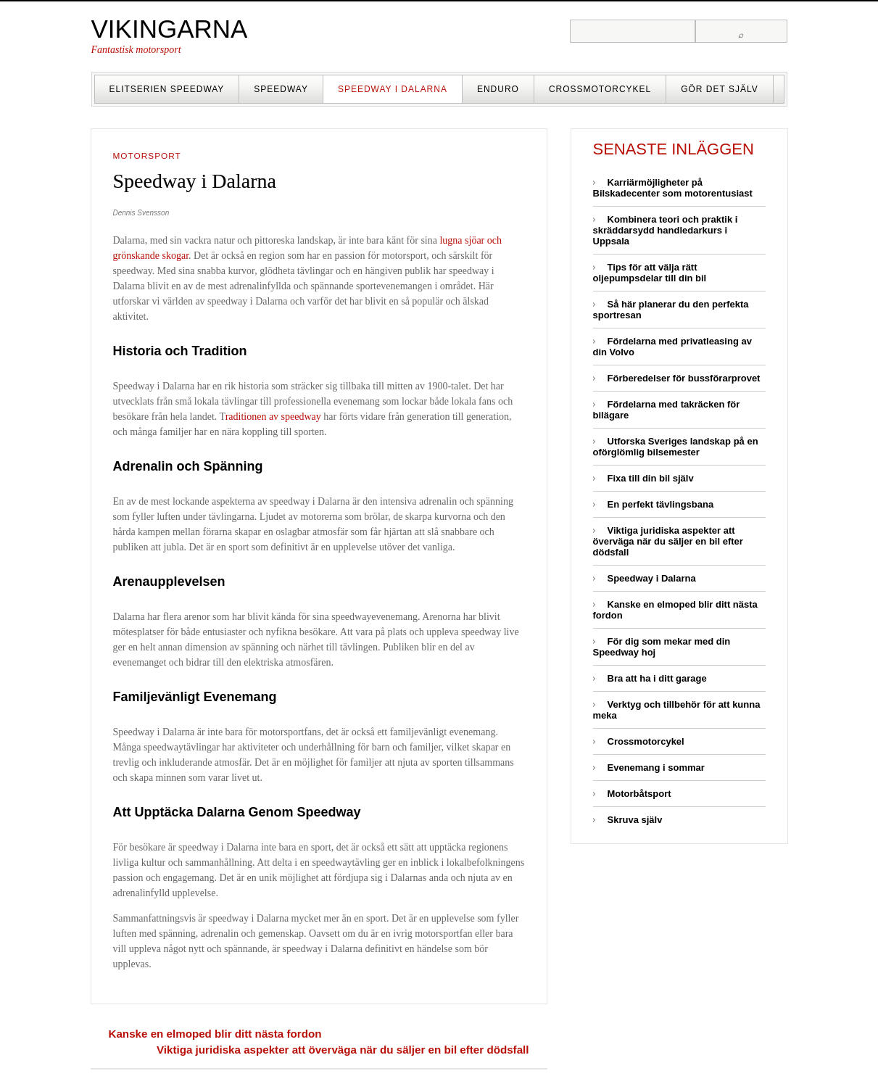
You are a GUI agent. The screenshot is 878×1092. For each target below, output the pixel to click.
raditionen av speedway (273, 416)
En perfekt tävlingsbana (661, 504)
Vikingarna (169, 29)
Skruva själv (635, 819)
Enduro (498, 89)
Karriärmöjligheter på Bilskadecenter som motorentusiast (673, 188)
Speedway (281, 89)
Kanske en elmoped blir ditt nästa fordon (215, 1033)
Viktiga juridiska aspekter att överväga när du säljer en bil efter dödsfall (343, 1049)
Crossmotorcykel (600, 89)
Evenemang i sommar (656, 767)
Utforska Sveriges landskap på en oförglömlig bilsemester (675, 447)
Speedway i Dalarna (392, 89)
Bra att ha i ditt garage (657, 678)
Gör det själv (719, 89)
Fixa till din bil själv (651, 478)
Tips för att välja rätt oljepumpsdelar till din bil (650, 273)
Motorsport (147, 156)
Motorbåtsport (639, 793)
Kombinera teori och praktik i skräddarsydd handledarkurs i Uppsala (665, 230)
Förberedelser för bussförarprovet (684, 378)
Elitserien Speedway (167, 89)
